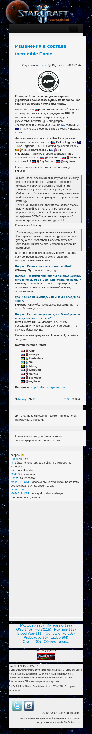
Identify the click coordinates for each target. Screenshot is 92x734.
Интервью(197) (59, 625)
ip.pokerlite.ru (39, 387)
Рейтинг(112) (65, 629)
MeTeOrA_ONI (20, 481)
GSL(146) (24, 629)
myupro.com (57, 387)
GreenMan (17, 489)
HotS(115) (43, 629)
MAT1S (15, 474)
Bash (44, 65)
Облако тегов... (56, 642)
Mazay (22, 399)
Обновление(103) (60, 633)
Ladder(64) (59, 637)
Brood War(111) (30, 633)
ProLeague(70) (36, 637)
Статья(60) (32, 642)
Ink (13, 462)
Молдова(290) (32, 625)
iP (34, 399)
